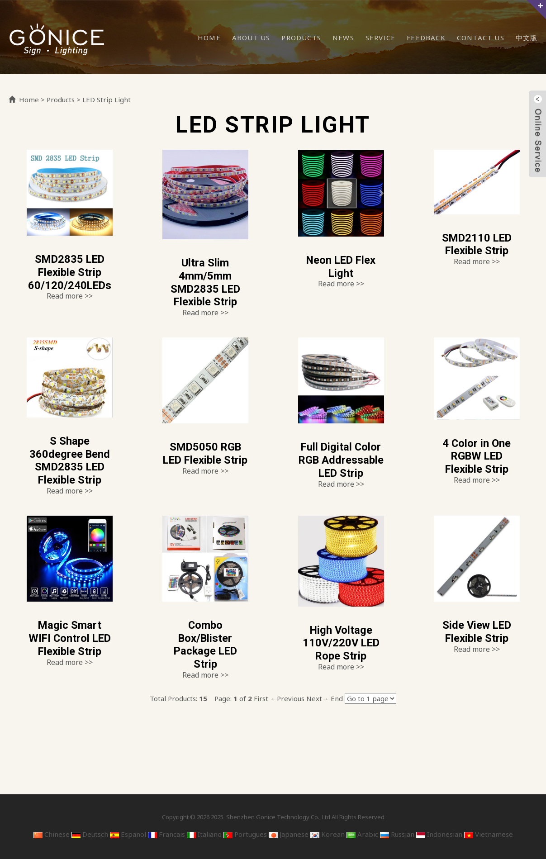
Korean (327, 834)
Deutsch (89, 834)
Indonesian (439, 834)
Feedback (426, 37)
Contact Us (480, 37)
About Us (251, 37)
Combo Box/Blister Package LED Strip (205, 644)
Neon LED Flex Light (341, 267)
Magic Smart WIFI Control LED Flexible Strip (69, 638)
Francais (166, 834)
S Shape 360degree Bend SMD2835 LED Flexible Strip (69, 460)
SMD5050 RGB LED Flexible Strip (205, 460)
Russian (397, 834)
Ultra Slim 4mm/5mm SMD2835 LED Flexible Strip (205, 282)
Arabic (362, 834)
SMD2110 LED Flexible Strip (477, 244)
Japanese (289, 834)
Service (380, 37)
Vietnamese (488, 834)
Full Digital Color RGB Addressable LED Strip (341, 460)
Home (209, 37)
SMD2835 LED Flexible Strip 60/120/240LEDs (69, 272)
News (343, 37)
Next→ (317, 698)
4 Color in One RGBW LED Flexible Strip (476, 456)
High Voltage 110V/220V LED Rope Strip (340, 643)
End (337, 698)
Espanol (128, 834)
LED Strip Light (106, 99)
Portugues (245, 834)
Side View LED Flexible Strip (476, 632)
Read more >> (70, 296)
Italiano (204, 834)
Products (301, 37)
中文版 (527, 37)
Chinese (51, 834)
